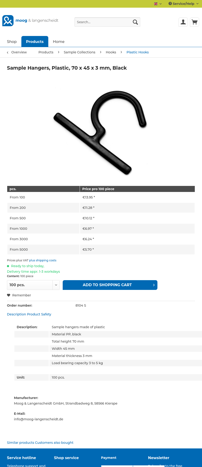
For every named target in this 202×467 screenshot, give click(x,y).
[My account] (183, 22)
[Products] (34, 41)
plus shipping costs (42, 260)
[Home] (58, 41)
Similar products (20, 443)
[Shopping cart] (194, 22)
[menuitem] (107, 24)
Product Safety (39, 314)
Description (16, 314)
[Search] (135, 22)
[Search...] (107, 22)
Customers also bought (54, 443)
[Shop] (11, 41)
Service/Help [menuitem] (182, 4)
